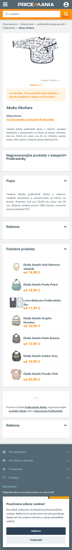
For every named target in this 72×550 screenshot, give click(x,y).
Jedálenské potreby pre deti (51, 24)
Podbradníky (9, 28)
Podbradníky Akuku (36, 407)
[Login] (66, 5)
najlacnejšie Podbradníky (48, 411)
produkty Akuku (17, 411)
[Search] (65, 14)
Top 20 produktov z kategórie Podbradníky (30, 119)
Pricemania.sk (10, 24)
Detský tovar (27, 24)
